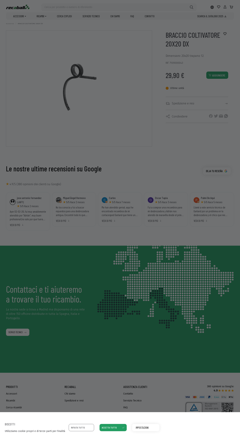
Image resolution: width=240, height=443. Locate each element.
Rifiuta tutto (78, 427)
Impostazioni (142, 427)
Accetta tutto (109, 427)
